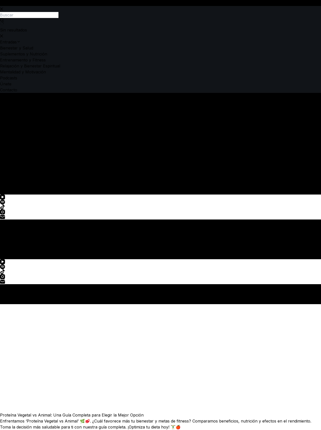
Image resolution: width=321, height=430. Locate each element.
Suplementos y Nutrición (23, 145)
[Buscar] (6, 190)
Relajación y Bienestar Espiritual (30, 157)
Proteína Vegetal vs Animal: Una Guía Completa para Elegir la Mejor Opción (72, 415)
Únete (5, 175)
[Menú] (5, 254)
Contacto (8, 181)
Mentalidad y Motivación (23, 163)
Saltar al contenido (18, 2)
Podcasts (8, 169)
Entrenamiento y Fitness (23, 151)
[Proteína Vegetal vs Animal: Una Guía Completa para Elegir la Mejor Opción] (160, 358)
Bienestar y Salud (16, 139)
